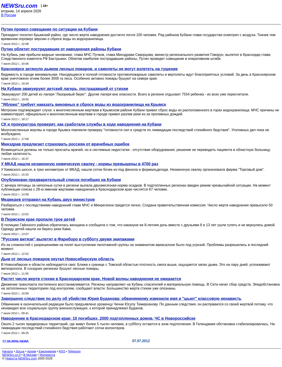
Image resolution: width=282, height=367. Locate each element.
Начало (7, 351)
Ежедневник (47, 351)
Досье (20, 351)
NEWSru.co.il (11, 355)
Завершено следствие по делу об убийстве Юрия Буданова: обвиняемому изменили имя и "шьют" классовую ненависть (121, 298)
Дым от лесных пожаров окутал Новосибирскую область (57, 259)
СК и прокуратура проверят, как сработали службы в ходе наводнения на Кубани (81, 124)
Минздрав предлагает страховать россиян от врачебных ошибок (65, 144)
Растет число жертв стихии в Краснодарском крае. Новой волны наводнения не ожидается (91, 279)
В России (8, 15)
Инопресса (47, 355)
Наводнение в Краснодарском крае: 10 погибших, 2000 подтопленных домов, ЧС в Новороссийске (98, 318)
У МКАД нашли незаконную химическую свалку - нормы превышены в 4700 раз (79, 164)
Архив (31, 351)
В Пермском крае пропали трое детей (38, 219)
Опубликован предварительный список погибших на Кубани (61, 180)
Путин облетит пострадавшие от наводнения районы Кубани (61, 49)
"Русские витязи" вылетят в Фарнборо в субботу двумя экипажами (67, 239)
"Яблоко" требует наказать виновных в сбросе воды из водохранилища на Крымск (83, 104)
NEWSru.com (19, 5)
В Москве (30, 355)
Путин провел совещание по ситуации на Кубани (49, 29)
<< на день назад (15, 341)
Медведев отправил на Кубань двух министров (48, 199)
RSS (62, 351)
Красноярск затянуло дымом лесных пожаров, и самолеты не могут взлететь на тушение (89, 69)
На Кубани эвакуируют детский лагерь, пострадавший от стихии (64, 88)
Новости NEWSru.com (21, 358)
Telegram (74, 351)
